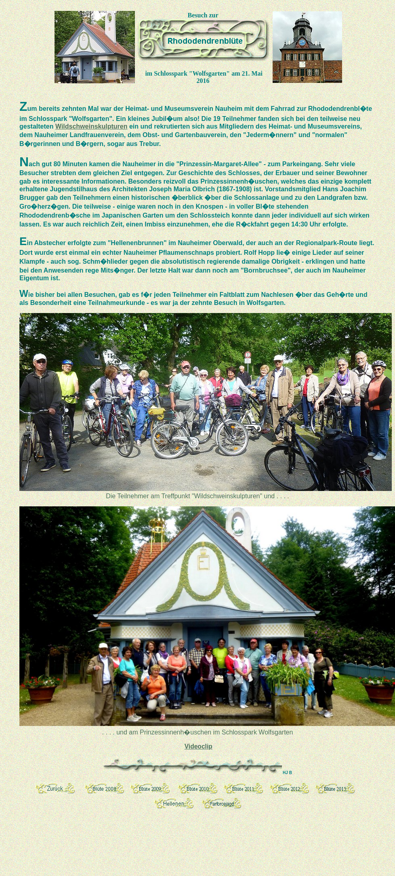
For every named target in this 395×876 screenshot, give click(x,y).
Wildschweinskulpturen (91, 126)
